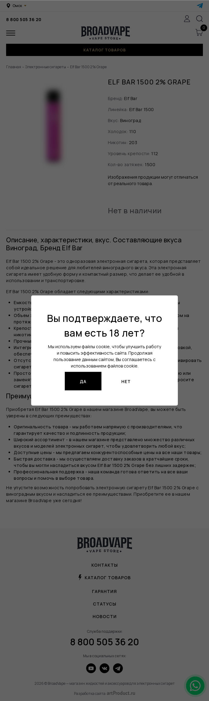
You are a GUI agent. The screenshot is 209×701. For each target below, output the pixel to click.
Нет (126, 381)
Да (83, 381)
